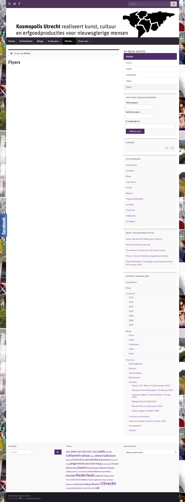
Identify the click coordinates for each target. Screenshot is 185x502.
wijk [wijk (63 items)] (97, 487)
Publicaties (131, 75)
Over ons (84, 41)
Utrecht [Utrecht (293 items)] (108, 483)
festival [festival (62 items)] (76, 459)
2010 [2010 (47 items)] (83, 451)
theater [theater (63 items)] (95, 484)
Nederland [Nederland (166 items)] (85, 475)
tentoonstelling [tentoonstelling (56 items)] (82, 484)
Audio (129, 69)
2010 (131, 311)
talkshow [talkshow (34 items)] (69, 484)
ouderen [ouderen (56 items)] (98, 475)
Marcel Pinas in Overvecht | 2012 (147, 406)
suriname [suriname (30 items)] (109, 480)
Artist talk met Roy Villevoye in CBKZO (144, 239)
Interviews (131, 182)
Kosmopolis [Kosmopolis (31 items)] (106, 464)
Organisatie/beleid (134, 199)
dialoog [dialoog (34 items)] (69, 460)
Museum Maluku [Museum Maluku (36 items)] (104, 471)
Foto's (129, 62)
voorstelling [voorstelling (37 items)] (71, 488)
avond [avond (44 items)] (109, 451)
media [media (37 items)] (90, 471)
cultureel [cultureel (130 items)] (73, 455)
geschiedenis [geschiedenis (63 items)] (92, 459)
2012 (131, 302)
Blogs (40, 41)
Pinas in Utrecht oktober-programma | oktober (147, 256)
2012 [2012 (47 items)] (94, 451)
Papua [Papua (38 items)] (106, 476)
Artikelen (130, 170)
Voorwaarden (135, 425)
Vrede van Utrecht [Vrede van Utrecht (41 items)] (86, 488)
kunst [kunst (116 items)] (82, 467)
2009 (131, 315)
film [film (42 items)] (83, 460)
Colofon (132, 430)
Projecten (130, 210)
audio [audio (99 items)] (101, 451)
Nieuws (129, 193)
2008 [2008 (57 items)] (73, 451)
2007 (131, 325)
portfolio (130, 204)
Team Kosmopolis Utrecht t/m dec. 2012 (147, 421)
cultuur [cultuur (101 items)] (85, 455)
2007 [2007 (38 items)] (68, 452)
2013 (131, 297)
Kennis (129, 187)
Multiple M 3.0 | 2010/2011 (144, 401)
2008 (131, 320)
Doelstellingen (135, 363)
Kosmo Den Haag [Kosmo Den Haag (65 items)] (91, 463)
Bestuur (132, 368)
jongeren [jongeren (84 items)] (75, 463)
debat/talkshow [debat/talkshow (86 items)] (105, 455)
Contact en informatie (139, 416)
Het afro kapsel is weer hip (138, 244)
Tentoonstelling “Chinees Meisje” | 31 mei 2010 (151, 395)
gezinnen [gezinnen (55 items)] (105, 459)
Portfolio (133, 382)
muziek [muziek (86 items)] (70, 475)
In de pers (54, 41)
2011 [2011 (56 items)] (89, 451)
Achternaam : (139, 114)
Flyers (129, 87)
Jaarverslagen (135, 373)
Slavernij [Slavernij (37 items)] (76, 480)
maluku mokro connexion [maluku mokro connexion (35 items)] (76, 471)
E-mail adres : (133, 121)
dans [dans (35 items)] (92, 456)
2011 (131, 306)
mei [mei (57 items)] (95, 471)
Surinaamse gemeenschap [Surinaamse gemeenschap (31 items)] (96, 480)
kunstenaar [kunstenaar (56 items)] (93, 467)
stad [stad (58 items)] (82, 479)
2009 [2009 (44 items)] (78, 451)
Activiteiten (26, 41)
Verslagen (130, 221)
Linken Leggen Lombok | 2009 (145, 410)
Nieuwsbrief (134, 377)
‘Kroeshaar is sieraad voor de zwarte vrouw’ (146, 250)
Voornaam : (139, 105)
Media (69, 41)
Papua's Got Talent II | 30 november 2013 (151, 385)
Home (11, 41)
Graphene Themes (33, 498)
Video (129, 81)
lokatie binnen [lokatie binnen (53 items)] (106, 467)
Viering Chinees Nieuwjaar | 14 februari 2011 (152, 390)
